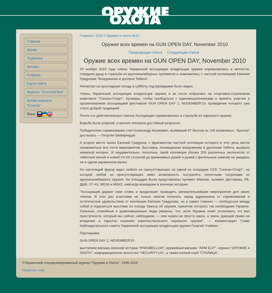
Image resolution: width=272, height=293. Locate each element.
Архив (32, 50)
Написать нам (33, 270)
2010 (99, 36)
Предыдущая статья (145, 52)
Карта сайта (37, 83)
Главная (33, 41)
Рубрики (34, 75)
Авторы (33, 67)
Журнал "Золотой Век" (45, 92)
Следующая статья (183, 52)
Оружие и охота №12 (122, 36)
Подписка (35, 58)
